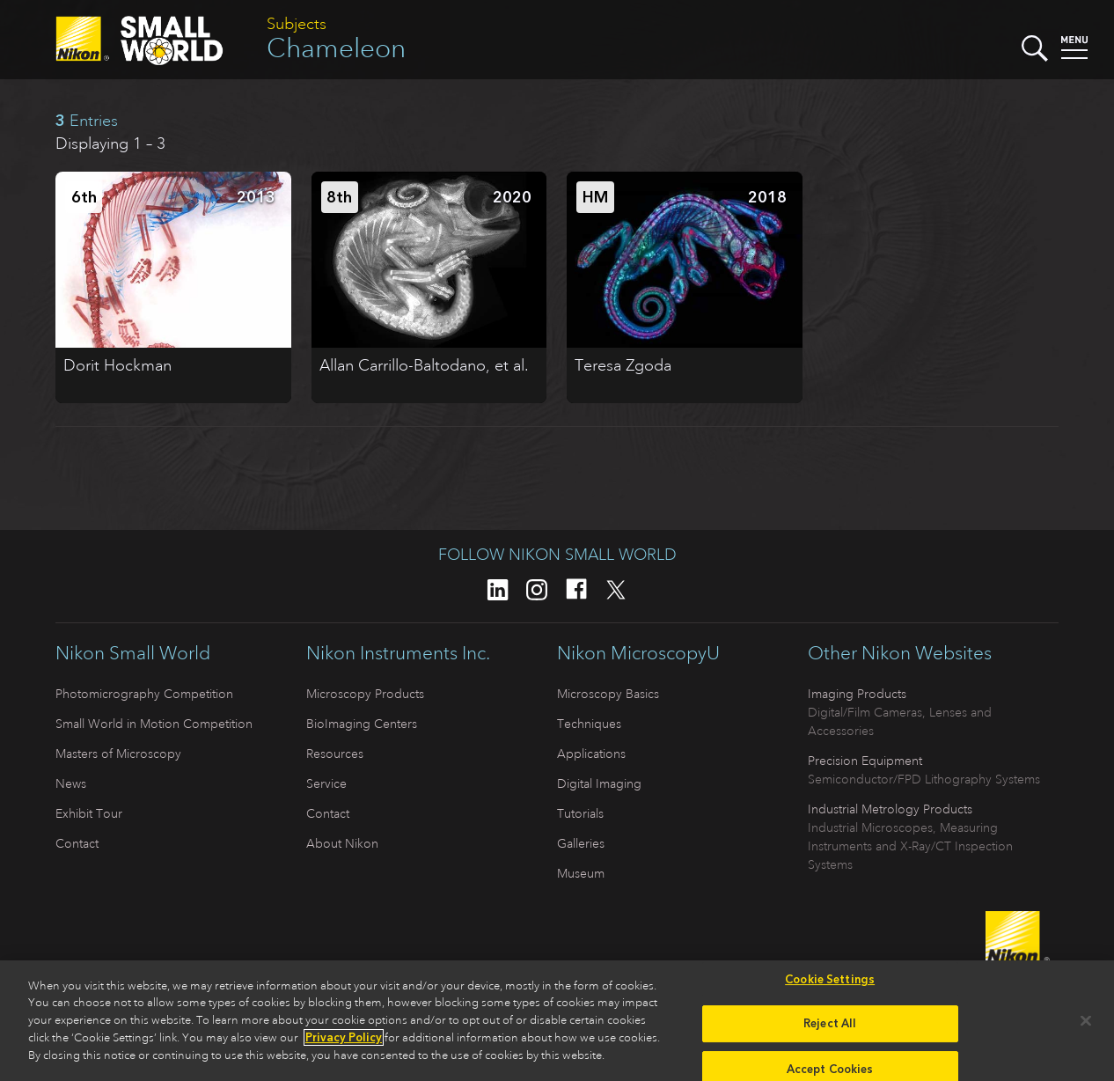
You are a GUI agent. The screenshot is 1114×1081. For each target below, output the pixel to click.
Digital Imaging (599, 783)
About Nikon (342, 843)
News (70, 783)
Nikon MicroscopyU (638, 653)
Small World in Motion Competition (154, 724)
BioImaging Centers (361, 724)
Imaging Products (857, 694)
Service (326, 783)
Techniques (589, 724)
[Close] (1085, 1025)
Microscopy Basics (608, 694)
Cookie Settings (830, 984)
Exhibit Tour (88, 813)
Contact (77, 843)
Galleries (581, 843)
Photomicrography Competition (144, 694)
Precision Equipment (865, 760)
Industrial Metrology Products (890, 809)
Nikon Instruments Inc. (398, 653)
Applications (591, 753)
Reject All (829, 1028)
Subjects (296, 23)
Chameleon (336, 48)
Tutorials (580, 813)
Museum (581, 873)
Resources (334, 753)
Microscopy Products (365, 694)
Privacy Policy (343, 1042)
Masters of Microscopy (118, 753)
